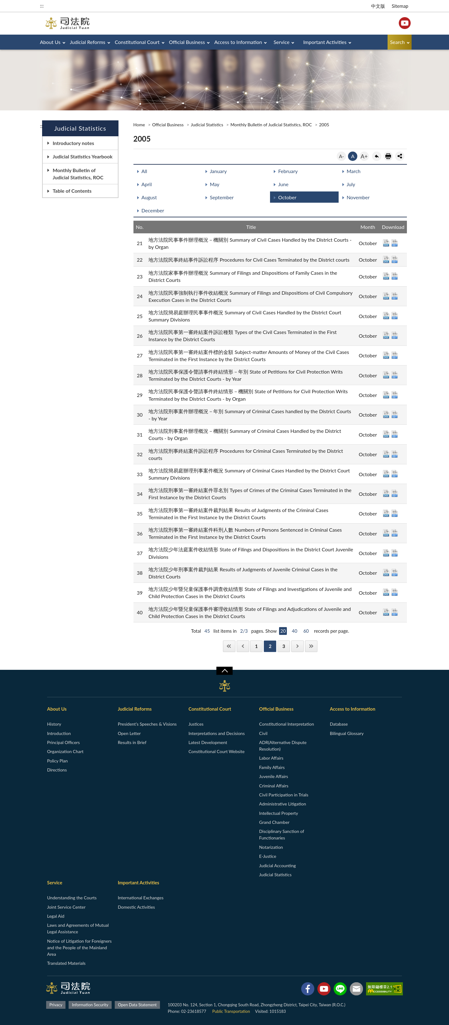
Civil (263, 733)
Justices (195, 724)
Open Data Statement (137, 1004)
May (215, 184)
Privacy (55, 1004)
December (153, 210)
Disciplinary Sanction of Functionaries (281, 834)
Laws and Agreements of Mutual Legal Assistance (78, 928)
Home (139, 124)
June (283, 184)
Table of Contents (72, 191)
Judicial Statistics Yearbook (83, 156)
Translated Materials (66, 963)
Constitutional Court (137, 42)
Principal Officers (63, 742)
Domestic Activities (136, 907)
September (222, 197)
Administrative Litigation (282, 803)
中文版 (378, 6)
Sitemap (400, 6)
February (288, 171)
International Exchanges (141, 897)
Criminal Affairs (273, 785)
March (354, 171)
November (358, 197)
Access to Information (238, 42)
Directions (57, 769)
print (388, 156)
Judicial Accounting (277, 865)
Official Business (187, 42)
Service (281, 42)
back (376, 156)
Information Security (90, 1004)
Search (397, 42)
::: (42, 5)
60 (306, 631)
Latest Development (207, 742)
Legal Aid (55, 916)
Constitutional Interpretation (286, 724)
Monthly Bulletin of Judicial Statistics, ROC (78, 173)
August (149, 197)
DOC (386, 243)
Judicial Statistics (207, 124)
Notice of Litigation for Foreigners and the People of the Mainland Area (79, 947)
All (144, 171)
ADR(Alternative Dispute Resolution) (283, 746)
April (147, 184)
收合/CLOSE (224, 671)
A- (341, 156)
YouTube (405, 23)
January (218, 171)
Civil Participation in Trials (283, 794)
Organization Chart (65, 751)
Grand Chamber (274, 822)
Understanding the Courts (72, 897)
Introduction (59, 733)
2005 (324, 124)
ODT (394, 243)
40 (294, 631)
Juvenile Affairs (273, 776)
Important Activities (325, 42)
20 (283, 631)
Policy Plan (57, 760)
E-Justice (267, 856)
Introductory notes (73, 143)
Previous (243, 646)
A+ (364, 156)
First (229, 646)
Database (339, 724)
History (54, 724)
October (287, 197)
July (351, 184)
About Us (50, 42)
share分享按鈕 (399, 156)
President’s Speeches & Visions (147, 724)
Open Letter (129, 733)
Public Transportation (231, 1011)
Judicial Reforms (87, 42)
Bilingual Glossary (347, 733)
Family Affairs (272, 767)
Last (311, 646)
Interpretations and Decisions (216, 733)
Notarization (271, 847)
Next (297, 646)
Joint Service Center (66, 907)
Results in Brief (132, 742)
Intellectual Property (278, 813)
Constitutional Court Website (216, 751)
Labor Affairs (271, 758)
